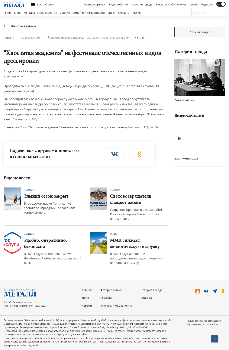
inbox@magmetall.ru (116, 327)
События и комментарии (89, 12)
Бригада (146, 297)
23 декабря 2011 (31, 37)
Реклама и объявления (171, 4)
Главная (86, 290)
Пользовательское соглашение (203, 320)
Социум (65, 12)
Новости (9, 37)
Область (123, 12)
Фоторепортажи (94, 4)
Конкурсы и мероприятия (40, 12)
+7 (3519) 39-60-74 (138, 327)
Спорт (111, 12)
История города (142, 4)
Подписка (200, 32)
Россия (136, 12)
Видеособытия (118, 4)
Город (7, 12)
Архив (194, 4)
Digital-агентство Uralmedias (202, 324)
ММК (17, 12)
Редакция (207, 4)
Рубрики (86, 305)
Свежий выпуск (200, 89)
